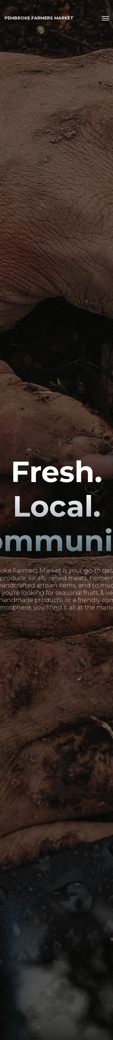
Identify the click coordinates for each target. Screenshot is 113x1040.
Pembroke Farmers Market (39, 18)
